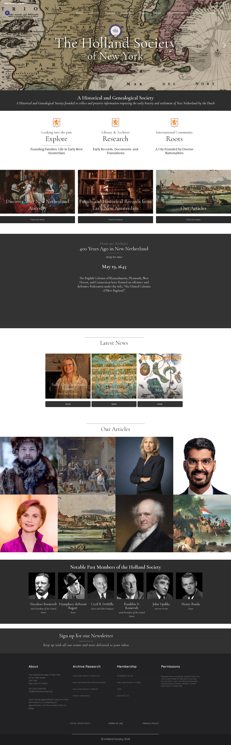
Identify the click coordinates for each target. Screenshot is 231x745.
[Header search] (223, 12)
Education (127, 13)
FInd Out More (37, 219)
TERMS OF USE (115, 723)
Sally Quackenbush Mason (68, 386)
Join (211, 13)
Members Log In (14, 3)
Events (144, 13)
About (80, 13)
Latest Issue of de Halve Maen (160, 388)
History (94, 13)
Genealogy (196, 13)
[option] (114, 278)
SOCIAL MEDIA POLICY (80, 723)
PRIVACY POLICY (151, 723)
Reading (110, 13)
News (158, 13)
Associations (175, 13)
